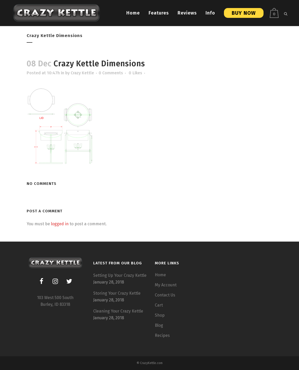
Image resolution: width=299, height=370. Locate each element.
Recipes (162, 335)
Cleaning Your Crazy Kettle (118, 311)
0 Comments (111, 72)
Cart (159, 305)
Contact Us (165, 295)
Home (160, 274)
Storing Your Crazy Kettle (117, 293)
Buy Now (242, 13)
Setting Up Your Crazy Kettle (120, 275)
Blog (159, 325)
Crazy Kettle (82, 72)
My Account (166, 284)
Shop (160, 315)
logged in (60, 223)
